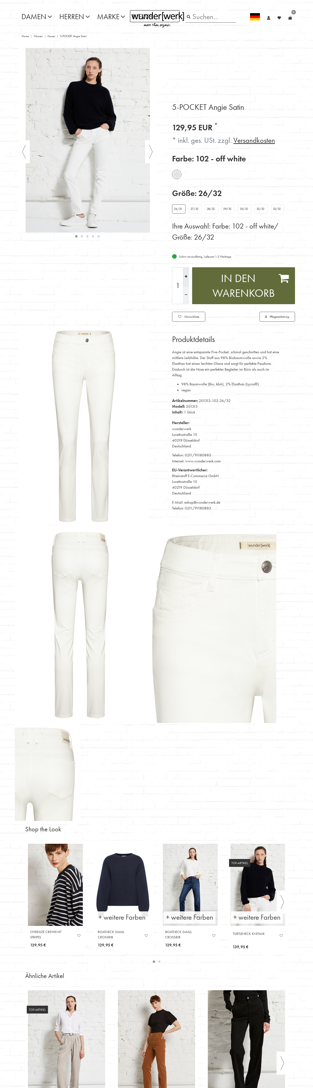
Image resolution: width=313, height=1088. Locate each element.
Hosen (51, 36)
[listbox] (55, 885)
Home (25, 36)
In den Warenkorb (250, 285)
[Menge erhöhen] (186, 276)
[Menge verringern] (186, 295)
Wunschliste (188, 317)
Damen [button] (33, 16)
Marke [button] (108, 16)
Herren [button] (71, 16)
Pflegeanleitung (277, 317)
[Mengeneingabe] (177, 285)
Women (38, 36)
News (142, 16)
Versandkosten (254, 140)
